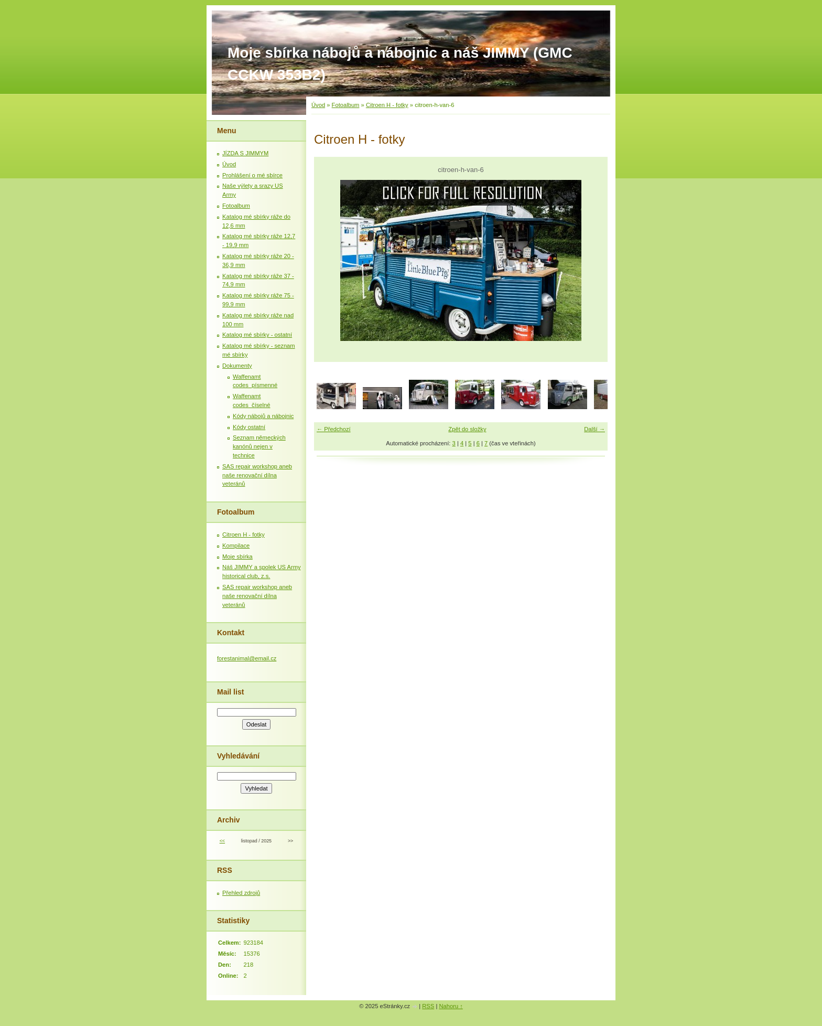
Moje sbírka (237, 556)
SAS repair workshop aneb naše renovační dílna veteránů (257, 475)
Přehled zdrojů (241, 893)
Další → (594, 429)
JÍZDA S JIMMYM (245, 153)
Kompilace (236, 545)
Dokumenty (237, 365)
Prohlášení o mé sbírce (252, 175)
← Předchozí (334, 429)
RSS (428, 1006)
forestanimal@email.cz (246, 658)
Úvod (318, 105)
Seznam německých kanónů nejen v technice (259, 446)
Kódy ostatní (249, 427)
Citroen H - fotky (387, 105)
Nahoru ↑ (450, 1006)
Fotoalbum (346, 105)
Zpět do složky (467, 429)
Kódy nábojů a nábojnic (263, 416)
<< (222, 840)
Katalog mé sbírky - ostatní (257, 335)
